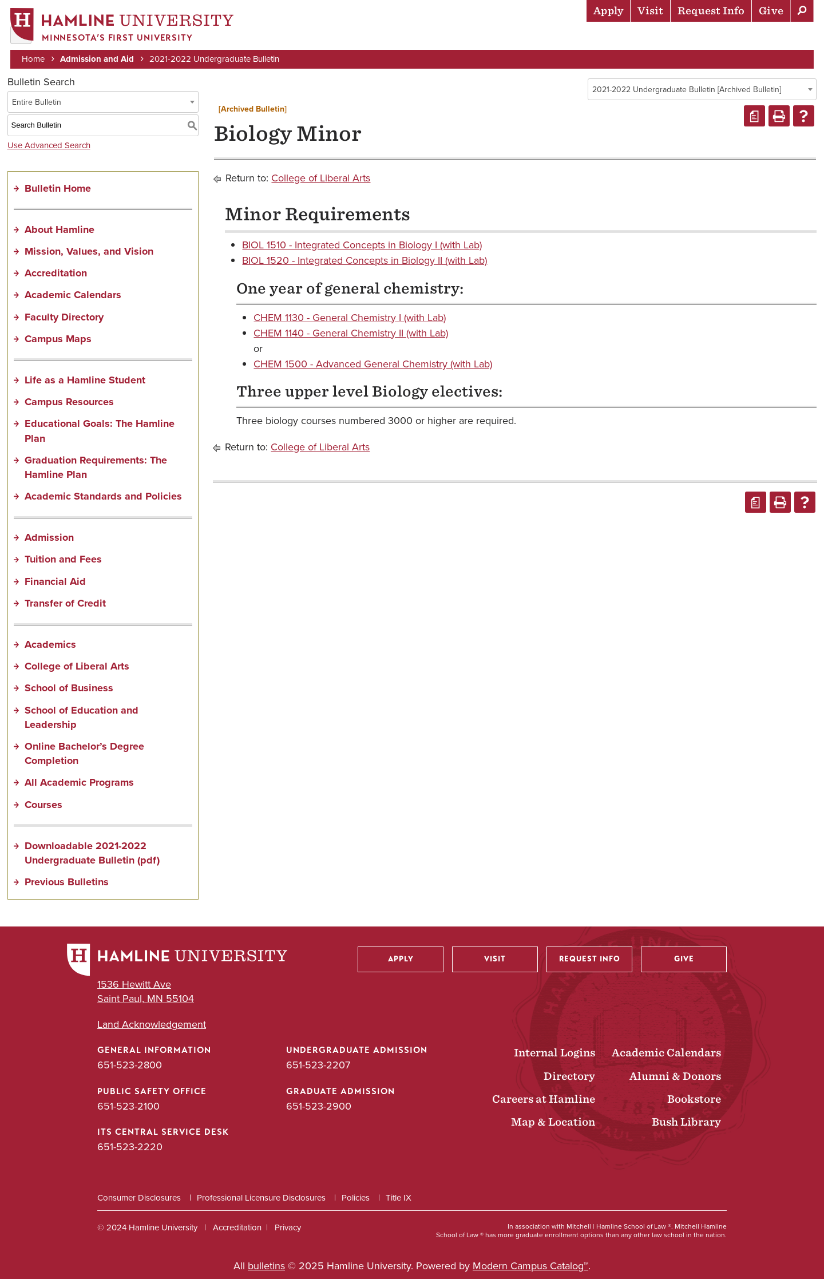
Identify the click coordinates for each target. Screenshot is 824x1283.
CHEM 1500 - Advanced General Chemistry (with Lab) (372, 368)
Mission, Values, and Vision (89, 254)
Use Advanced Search (48, 148)
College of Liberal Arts (77, 670)
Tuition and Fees (63, 563)
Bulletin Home (58, 191)
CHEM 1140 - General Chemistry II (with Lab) (350, 336)
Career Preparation (670, 37)
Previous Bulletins (67, 885)
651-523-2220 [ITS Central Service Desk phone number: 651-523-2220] (130, 1150)
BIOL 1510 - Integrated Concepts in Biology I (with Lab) (362, 248)
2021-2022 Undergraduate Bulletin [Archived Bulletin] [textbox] (686, 93)
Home (34, 58)
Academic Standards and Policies (103, 500)
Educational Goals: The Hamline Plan (100, 434)
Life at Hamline (567, 37)
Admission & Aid (406, 37)
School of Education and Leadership (81, 720)
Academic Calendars (73, 298)
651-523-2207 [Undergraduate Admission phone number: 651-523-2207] (318, 1069)
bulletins (266, 1269)
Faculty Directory (64, 320)
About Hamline (773, 37)
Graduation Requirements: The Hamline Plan (96, 470)
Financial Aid (55, 584)
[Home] (123, 26)
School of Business (69, 691)
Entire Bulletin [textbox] (36, 106)
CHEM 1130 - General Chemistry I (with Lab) (349, 321)
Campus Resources (69, 405)
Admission (49, 541)
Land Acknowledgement (151, 1028)
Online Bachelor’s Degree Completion (84, 756)
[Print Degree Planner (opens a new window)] (754, 119)
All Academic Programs (79, 786)
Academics (487, 37)
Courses (43, 808)
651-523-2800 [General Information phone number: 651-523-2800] (129, 1069)
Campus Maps (58, 342)
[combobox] (702, 93)
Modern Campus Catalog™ (530, 1269)
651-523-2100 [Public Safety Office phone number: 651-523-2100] (128, 1109)
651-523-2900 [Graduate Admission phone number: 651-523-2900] (318, 1109)
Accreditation (56, 277)
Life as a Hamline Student (85, 383)
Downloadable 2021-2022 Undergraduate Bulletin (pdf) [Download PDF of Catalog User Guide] (92, 856)
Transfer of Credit (65, 606)
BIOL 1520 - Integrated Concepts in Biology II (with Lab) (364, 264)
